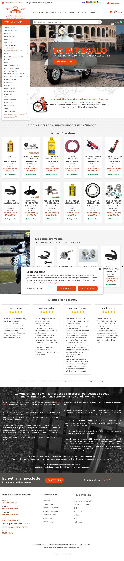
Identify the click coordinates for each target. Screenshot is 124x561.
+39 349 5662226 (10, 508)
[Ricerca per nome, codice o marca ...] (67, 22)
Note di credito (79, 511)
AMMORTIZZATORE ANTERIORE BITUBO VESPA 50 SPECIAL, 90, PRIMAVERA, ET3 (93, 158)
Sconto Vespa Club (50, 504)
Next (122, 267)
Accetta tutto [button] (88, 288)
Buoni (76, 518)
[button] (34, 288)
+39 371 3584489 (10, 514)
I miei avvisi (78, 522)
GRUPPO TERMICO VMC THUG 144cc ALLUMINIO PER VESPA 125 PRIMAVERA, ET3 (114, 202)
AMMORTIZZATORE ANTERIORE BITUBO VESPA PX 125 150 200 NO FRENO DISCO (113, 158)
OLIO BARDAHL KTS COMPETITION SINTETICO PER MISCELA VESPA (10, 158)
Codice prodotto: (10, 161)
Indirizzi (77, 515)
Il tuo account (82, 494)
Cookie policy (48, 522)
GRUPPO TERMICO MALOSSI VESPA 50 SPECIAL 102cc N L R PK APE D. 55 (31, 158)
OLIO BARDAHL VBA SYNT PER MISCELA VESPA (52, 158)
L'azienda (46, 501)
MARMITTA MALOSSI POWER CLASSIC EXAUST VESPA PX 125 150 (31, 202)
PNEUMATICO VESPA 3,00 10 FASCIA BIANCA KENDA (93, 202)
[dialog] (62, 280)
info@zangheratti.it (11, 520)
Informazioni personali (82, 501)
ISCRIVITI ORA (65, 61)
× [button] (100, 269)
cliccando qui (100, 381)
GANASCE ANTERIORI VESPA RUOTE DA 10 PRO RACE (72, 158)
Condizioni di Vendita (51, 508)
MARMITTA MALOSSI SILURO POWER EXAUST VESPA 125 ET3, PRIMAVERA (10, 202)
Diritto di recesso (49, 515)
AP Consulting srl (67, 554)
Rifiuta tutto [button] (66, 288)
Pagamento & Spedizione (52, 511)
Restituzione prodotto (82, 504)
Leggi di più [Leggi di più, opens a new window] (57, 283)
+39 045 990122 (9, 503)
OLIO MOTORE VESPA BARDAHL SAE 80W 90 (72, 202)
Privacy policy (48, 518)
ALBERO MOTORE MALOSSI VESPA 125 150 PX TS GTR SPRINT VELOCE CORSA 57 (51, 202)
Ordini (76, 508)
